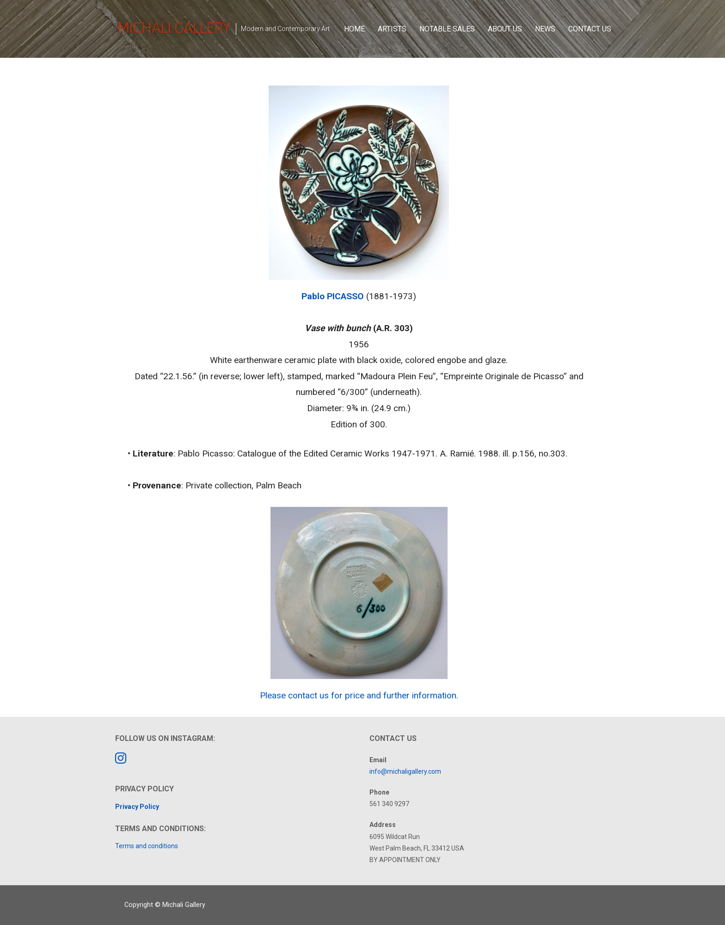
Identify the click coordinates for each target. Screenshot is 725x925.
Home (354, 29)
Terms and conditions (146, 846)
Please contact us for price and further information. (359, 695)
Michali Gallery (173, 27)
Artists (392, 29)
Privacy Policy (137, 806)
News (545, 29)
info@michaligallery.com (405, 771)
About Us (505, 29)
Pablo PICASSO (332, 296)
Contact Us (589, 29)
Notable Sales (447, 29)
